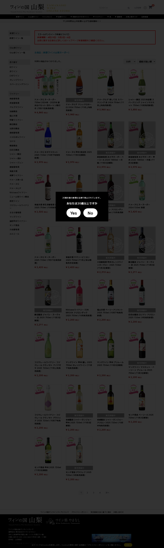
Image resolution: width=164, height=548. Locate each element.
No (90, 213)
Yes (73, 213)
